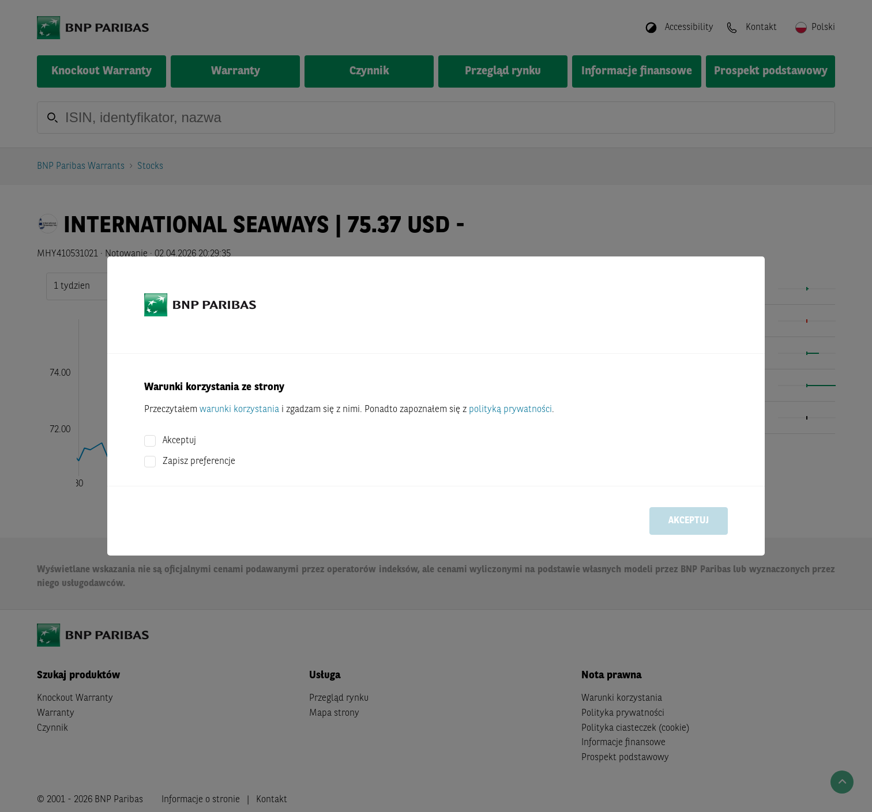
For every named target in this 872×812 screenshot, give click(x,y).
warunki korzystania (239, 409)
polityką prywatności (510, 409)
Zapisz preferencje (199, 461)
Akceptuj (179, 440)
